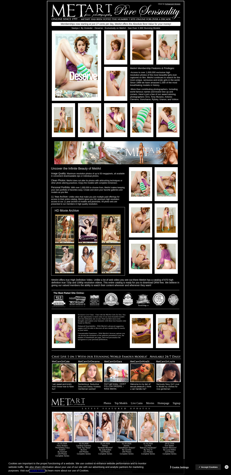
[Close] (226, 469)
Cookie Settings (180, 469)
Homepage (163, 403)
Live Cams (137, 403)
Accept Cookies (209, 469)
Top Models (120, 403)
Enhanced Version (172, 4)
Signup (176, 403)
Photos (107, 403)
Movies (150, 403)
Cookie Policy (37, 473)
